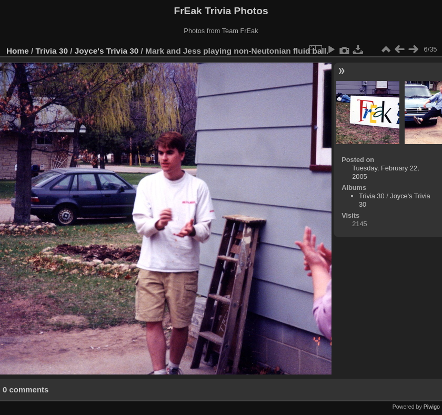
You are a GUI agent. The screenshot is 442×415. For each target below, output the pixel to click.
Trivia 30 (52, 50)
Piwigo (432, 406)
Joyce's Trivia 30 (107, 50)
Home (17, 50)
